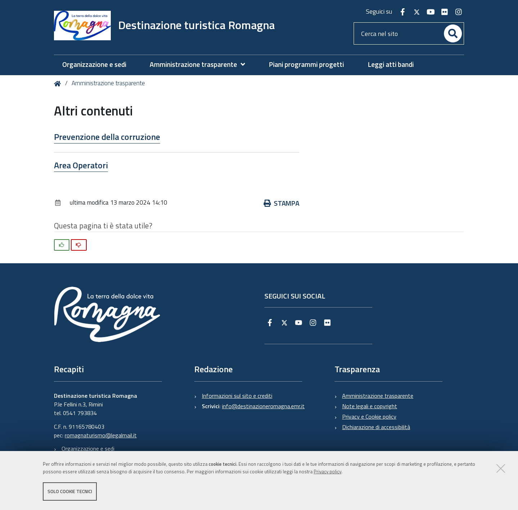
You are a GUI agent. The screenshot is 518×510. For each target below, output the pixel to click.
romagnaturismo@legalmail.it (101, 435)
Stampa (281, 203)
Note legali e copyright (369, 406)
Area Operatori (81, 165)
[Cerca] (453, 33)
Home (59, 84)
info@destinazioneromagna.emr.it (263, 406)
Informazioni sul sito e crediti (237, 395)
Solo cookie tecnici (69, 491)
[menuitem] (201, 64)
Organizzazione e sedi (88, 448)
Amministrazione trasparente (108, 83)
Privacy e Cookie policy (369, 416)
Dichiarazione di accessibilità (376, 427)
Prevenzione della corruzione (107, 136)
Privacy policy (327, 471)
